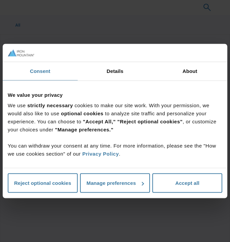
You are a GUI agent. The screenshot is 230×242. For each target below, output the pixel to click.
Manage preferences (115, 183)
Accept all (187, 183)
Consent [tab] (40, 71)
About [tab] (190, 71)
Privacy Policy (100, 154)
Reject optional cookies (42, 183)
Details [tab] (115, 71)
